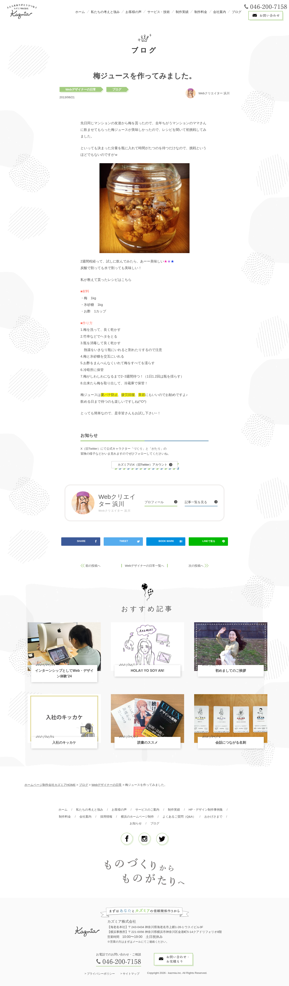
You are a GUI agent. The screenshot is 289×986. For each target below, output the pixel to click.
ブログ (236, 12)
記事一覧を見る (197, 502)
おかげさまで (213, 816)
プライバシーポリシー (101, 973)
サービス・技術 (158, 12)
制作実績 (182, 12)
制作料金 (200, 12)
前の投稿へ (92, 566)
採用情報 (106, 816)
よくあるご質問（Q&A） (179, 816)
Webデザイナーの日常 (80, 89)
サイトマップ (131, 973)
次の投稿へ (196, 566)
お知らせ (136, 823)
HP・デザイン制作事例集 (206, 809)
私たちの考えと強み (105, 12)
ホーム (80, 12)
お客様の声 (133, 12)
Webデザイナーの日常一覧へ (144, 566)
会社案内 (219, 12)
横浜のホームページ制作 (137, 816)
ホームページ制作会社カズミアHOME (50, 785)
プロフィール (154, 502)
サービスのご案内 (147, 809)
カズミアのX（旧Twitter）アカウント (142, 464)
